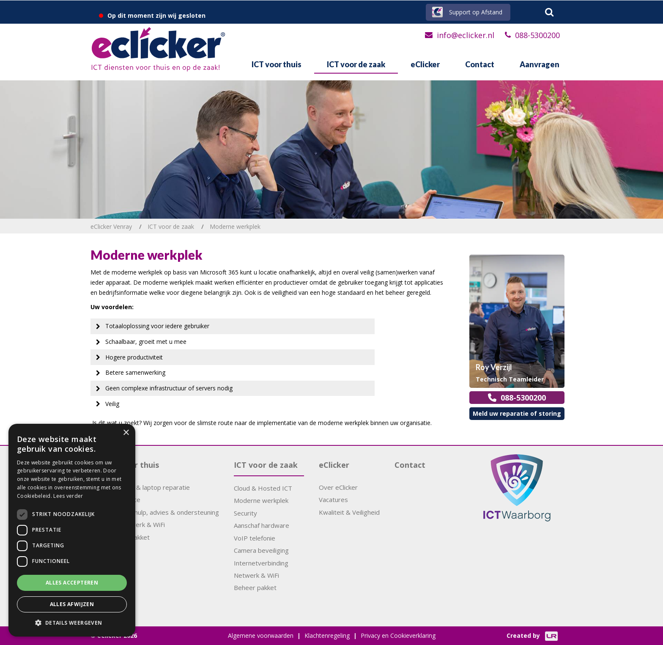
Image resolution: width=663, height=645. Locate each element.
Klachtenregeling (327, 635)
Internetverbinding (261, 563)
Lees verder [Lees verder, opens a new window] (68, 496)
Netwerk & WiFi (256, 575)
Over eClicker (338, 487)
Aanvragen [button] (539, 64)
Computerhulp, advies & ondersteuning (162, 512)
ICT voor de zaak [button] (356, 64)
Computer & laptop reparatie (147, 487)
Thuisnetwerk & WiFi (135, 524)
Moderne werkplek (261, 500)
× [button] (126, 433)
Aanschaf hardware (261, 525)
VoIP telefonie (254, 538)
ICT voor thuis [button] (276, 64)
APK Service (122, 499)
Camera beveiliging (261, 550)
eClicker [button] (425, 64)
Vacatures (333, 499)
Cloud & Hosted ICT (263, 488)
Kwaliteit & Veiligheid (349, 512)
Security (245, 513)
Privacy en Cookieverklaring (398, 635)
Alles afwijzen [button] (72, 604)
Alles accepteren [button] (72, 582)
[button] (72, 623)
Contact (479, 64)
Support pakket (127, 537)
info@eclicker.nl (465, 35)
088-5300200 (537, 35)
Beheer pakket (255, 587)
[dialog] (71, 530)
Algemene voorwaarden (260, 635)
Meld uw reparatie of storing (517, 413)
